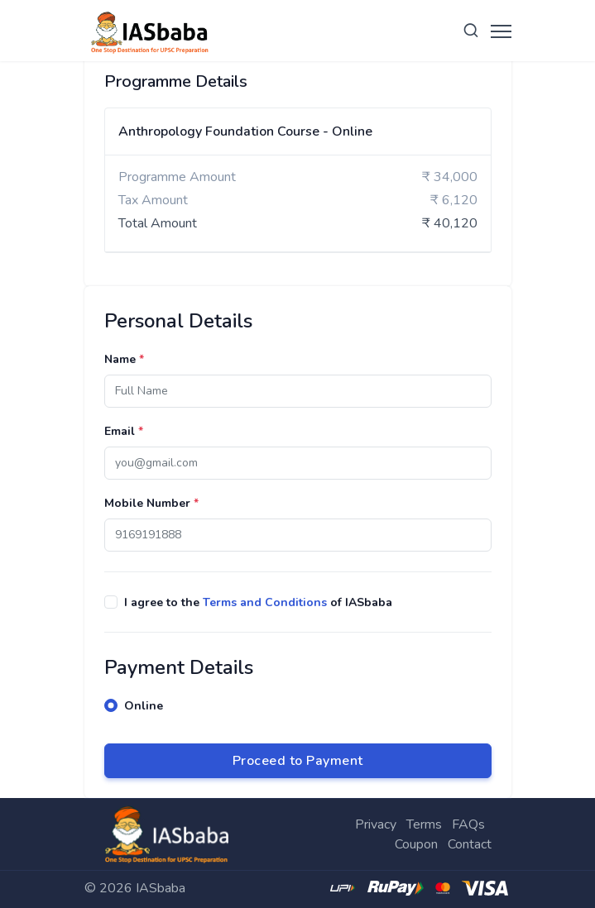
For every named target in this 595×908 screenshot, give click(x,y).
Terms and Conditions (265, 602)
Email (123, 431)
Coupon (416, 844)
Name (124, 359)
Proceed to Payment (298, 761)
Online (143, 706)
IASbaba (160, 888)
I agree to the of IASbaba (258, 602)
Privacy (375, 824)
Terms (424, 824)
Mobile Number (151, 503)
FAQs (468, 824)
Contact (470, 844)
